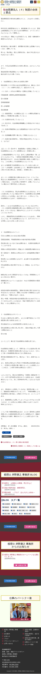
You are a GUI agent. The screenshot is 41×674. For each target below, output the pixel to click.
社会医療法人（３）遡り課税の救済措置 (15, 442)
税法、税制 (18, 436)
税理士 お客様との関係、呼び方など (18, 483)
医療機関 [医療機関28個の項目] (15, 507)
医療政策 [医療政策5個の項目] (6, 507)
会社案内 (7, 634)
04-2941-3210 (10, 457)
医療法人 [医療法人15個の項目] (23, 507)
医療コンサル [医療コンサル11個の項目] (34, 504)
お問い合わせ (30, 457)
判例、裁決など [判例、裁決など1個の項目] (17, 504)
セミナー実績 (29, 645)
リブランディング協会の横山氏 (20, 619)
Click (28, 604)
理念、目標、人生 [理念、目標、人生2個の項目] (23, 510)
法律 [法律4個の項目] (14, 510)
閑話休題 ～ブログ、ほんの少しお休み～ (19, 492)
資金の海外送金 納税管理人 (14, 488)
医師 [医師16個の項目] (26, 504)
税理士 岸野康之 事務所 (20, 671)
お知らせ (7, 636)
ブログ (7, 432)
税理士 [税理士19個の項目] (15, 513)
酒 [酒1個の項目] (21, 513)
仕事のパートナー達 (31, 642)
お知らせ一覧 (21, 565)
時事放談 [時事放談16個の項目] (6, 510)
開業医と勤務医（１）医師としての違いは (25, 446)
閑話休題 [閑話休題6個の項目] (28, 513)
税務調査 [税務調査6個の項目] (33, 510)
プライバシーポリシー (11, 641)
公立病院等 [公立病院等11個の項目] (7, 504)
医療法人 (7, 436)
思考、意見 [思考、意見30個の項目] (32, 507)
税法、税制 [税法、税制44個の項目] (7, 513)
